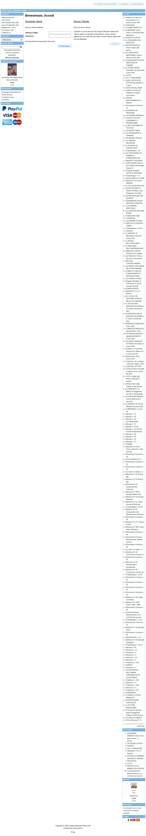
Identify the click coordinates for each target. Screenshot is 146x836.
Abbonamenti (7, 17)
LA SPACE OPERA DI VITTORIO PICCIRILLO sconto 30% (135, 343)
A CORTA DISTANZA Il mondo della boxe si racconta (134, 399)
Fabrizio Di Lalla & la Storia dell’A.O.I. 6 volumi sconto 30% (133, 20)
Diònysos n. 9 (131, 660)
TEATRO (129, 231)
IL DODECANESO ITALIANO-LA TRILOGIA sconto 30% (135, 70)
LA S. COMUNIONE (133, 78)
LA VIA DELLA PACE (134, 278)
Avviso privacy (7, 95)
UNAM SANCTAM (132, 216)
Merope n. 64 (131, 437)
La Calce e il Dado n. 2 (134, 472)
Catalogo (16, 10)
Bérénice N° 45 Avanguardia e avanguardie (131, 564)
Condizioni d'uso (8, 97)
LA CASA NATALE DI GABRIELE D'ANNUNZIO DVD (134, 155)
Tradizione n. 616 (132, 680)
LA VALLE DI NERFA (134, 718)
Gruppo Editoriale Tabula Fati (79, 826)
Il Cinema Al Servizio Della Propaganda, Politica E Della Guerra (134, 712)
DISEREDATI (131, 692)
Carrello (126, 14)
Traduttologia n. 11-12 (134, 620)
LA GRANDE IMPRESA (135, 115)
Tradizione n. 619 (132, 662)
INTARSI (130, 746)
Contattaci (5, 100)
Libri (3, 20)
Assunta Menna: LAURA (135, 178)
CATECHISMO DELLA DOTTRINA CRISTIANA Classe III (135, 165)
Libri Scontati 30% (8, 22)
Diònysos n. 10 (131, 657)
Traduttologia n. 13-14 (134, 645)
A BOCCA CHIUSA (133, 37)
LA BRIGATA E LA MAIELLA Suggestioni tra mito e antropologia (134, 391)
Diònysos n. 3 (131, 687)
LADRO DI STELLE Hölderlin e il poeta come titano (133, 92)
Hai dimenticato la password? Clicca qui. (40, 41)
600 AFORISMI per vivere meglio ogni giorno (133, 47)
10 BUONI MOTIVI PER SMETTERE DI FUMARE (135, 62)
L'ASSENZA (130, 218)
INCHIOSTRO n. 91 (133, 637)
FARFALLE (134, 796)
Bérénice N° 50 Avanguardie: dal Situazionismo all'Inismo (135, 511)
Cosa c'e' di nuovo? (9, 61)
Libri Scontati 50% (8, 25)
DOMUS (129, 665)
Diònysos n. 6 (131, 682)
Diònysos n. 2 (131, 655)
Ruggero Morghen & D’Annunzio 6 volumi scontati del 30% (133, 283)
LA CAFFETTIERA (133, 130)
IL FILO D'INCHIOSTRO (135, 186)
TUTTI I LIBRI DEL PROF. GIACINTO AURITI (133, 378)
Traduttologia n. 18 (133, 150)
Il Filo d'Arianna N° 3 (133, 720)
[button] (105, 4)
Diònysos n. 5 (131, 652)
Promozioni (6, 30)
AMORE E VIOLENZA (134, 161)
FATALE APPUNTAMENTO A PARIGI (133, 100)
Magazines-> (6, 27)
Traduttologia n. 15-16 (134, 507)
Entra (24, 10)
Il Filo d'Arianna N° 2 (133, 459)
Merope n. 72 (131, 442)
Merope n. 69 (131, 434)
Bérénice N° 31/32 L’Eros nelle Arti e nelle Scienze (134, 449)
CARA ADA (130, 25)
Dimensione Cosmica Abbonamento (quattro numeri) (134, 539)
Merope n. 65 (131, 647)
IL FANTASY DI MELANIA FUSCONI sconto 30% (133, 235)
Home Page (6, 10)
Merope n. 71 (131, 424)
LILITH (128, 75)
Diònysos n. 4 (131, 667)
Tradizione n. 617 (132, 690)
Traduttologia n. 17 (133, 176)
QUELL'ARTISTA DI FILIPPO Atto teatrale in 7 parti (135, 82)
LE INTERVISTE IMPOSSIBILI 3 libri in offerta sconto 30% (134, 55)
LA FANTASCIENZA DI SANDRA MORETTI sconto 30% (134, 336)
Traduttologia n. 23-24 (134, 228)
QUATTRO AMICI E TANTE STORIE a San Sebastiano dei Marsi (134, 190)
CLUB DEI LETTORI (133, 366)
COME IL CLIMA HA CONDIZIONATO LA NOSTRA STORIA (133, 273)
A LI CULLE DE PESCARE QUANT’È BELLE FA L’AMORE (134, 298)
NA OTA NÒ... (132, 761)
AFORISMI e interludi (134, 138)
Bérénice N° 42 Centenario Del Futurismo (131, 486)
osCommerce (78, 828)
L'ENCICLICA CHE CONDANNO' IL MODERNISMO (133, 120)
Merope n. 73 (131, 414)
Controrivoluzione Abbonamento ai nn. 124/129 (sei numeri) (133, 614)
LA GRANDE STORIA (134, 221)
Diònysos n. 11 (131, 650)
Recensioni (127, 804)
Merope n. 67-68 (132, 427)
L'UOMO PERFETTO (134, 27)
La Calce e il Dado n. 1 (134, 549)
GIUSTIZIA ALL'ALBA (134, 88)
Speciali (126, 779)
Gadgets (5, 32)
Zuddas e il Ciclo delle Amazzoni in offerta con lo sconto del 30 (135, 351)
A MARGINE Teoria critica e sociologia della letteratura (135, 32)
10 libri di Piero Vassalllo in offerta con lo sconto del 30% (135, 371)
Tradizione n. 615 (132, 685)
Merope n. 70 (131, 439)
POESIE (129, 444)
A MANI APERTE (132, 288)
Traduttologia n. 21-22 (134, 574)
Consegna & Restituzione (11, 92)
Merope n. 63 (131, 416)
